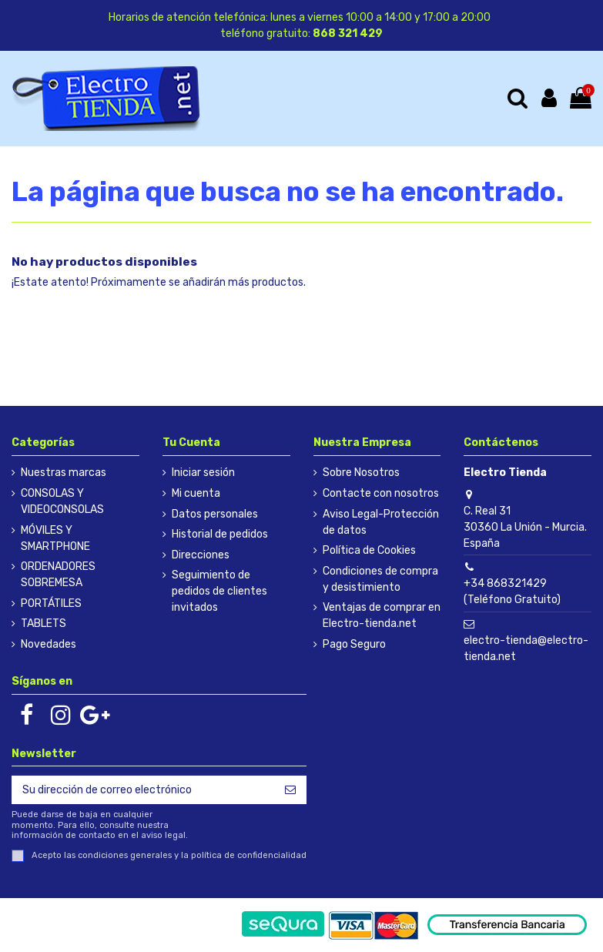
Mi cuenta (196, 493)
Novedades (48, 644)
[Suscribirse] (290, 790)
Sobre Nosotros (361, 472)
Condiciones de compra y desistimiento (380, 579)
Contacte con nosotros (381, 493)
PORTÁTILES (51, 603)
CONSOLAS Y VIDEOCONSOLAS (62, 501)
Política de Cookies (369, 550)
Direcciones (200, 554)
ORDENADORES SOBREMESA (58, 574)
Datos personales (215, 514)
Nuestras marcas (63, 472)
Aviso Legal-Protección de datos (381, 522)
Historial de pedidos (220, 534)
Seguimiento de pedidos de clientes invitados (219, 591)
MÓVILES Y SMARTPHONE (55, 538)
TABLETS (43, 623)
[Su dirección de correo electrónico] (143, 790)
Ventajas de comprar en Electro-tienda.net (382, 615)
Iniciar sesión (203, 472)
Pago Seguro (354, 644)
